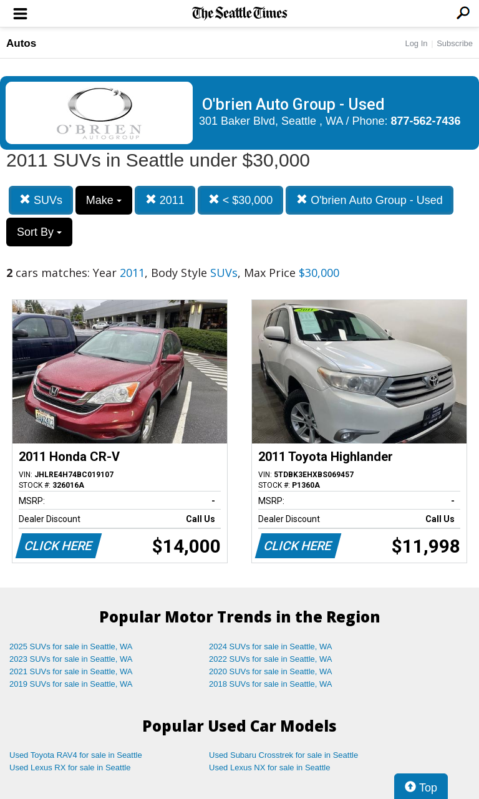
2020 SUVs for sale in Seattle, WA (270, 671)
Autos (21, 43)
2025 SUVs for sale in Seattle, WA (71, 646)
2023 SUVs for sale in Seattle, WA (71, 659)
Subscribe (455, 43)
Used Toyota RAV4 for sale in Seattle (75, 755)
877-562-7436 (426, 121)
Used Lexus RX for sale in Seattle (69, 767)
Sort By (39, 232)
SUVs (40, 199)
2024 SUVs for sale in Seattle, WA (270, 646)
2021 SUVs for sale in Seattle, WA (71, 671)
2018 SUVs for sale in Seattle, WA (270, 684)
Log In (416, 43)
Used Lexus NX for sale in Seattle (269, 767)
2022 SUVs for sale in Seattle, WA (270, 659)
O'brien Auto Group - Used (369, 199)
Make (104, 200)
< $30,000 (240, 199)
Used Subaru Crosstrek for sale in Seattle (283, 755)
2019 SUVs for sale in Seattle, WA (71, 684)
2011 (165, 199)
